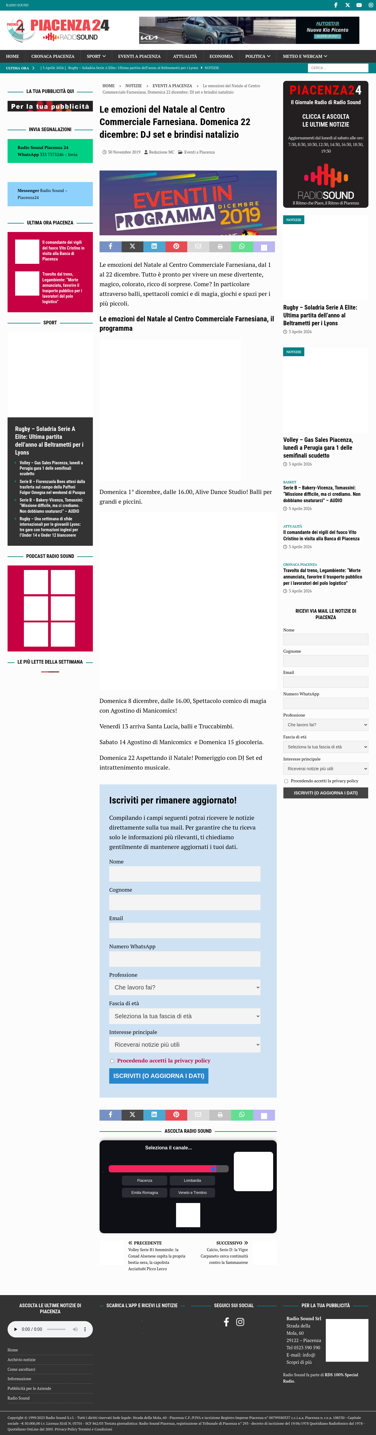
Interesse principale (133, 1032)
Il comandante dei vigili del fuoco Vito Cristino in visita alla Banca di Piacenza (321, 535)
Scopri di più (299, 1362)
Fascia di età (124, 1003)
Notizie (134, 85)
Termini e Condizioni (95, 1429)
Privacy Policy (66, 1429)
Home (12, 56)
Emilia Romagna (144, 1193)
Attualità (185, 56)
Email (116, 918)
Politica (255, 56)
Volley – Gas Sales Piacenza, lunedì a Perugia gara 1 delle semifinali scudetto (51, 468)
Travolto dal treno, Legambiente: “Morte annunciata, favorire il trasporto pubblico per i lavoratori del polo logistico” (322, 577)
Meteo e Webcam (302, 56)
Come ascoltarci (21, 1369)
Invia (73, 154)
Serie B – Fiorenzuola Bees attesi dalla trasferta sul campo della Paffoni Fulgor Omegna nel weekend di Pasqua (52, 487)
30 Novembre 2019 (124, 152)
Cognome (120, 889)
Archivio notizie (22, 1359)
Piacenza (144, 1180)
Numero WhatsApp (132, 946)
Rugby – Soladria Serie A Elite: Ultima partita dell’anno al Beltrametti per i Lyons (320, 315)
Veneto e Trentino (192, 1193)
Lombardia (192, 1180)
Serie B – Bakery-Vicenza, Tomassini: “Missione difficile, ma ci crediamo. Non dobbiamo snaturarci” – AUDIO (51, 505)
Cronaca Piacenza (52, 56)
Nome (116, 861)
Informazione (19, 1378)
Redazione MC (161, 152)
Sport (93, 56)
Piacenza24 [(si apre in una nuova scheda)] (28, 197)
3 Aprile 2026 (300, 331)
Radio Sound (17, 5)
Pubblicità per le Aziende (29, 1388)
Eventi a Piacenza (139, 56)
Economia (221, 56)
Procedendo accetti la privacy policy (163, 1060)
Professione (123, 974)
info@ (309, 1355)
